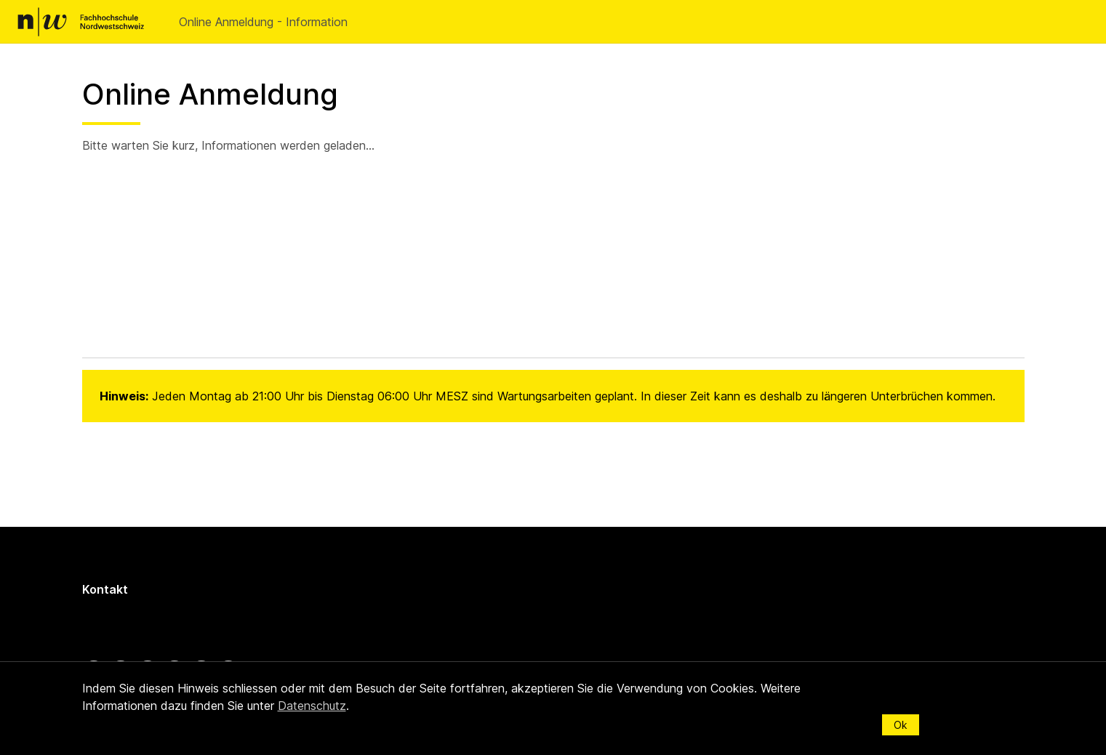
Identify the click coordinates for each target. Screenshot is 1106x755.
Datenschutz (312, 705)
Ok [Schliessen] (900, 725)
